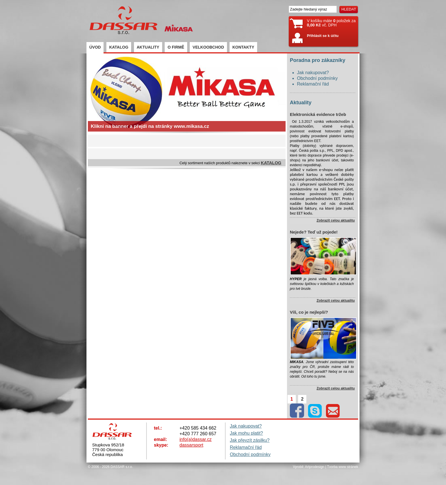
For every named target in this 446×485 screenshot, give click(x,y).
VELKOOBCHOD (208, 47)
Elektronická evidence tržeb (318, 114)
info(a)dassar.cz (195, 439)
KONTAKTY (243, 47)
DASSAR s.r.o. (122, 467)
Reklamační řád (313, 84)
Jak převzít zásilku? (250, 440)
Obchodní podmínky (317, 78)
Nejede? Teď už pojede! (314, 232)
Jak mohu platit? (246, 433)
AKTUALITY (148, 47)
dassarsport (191, 445)
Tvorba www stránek (342, 467)
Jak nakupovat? (313, 72)
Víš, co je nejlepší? (309, 312)
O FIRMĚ (176, 47)
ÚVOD (95, 47)
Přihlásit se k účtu (322, 36)
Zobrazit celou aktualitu (336, 220)
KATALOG (118, 47)
